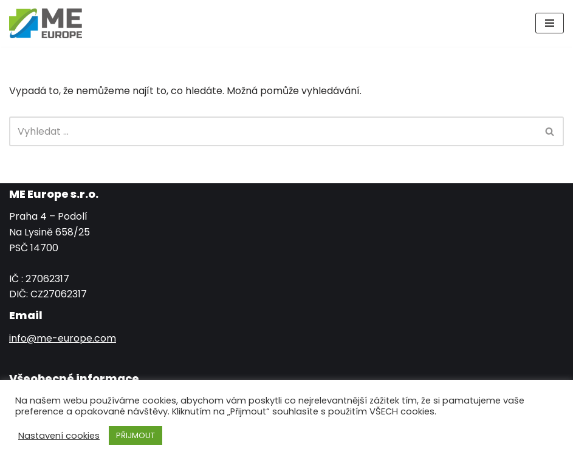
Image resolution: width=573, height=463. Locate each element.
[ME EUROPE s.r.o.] (45, 23)
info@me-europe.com (62, 338)
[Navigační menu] (549, 23)
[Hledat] (273, 131)
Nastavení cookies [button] (59, 435)
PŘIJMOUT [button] (135, 435)
